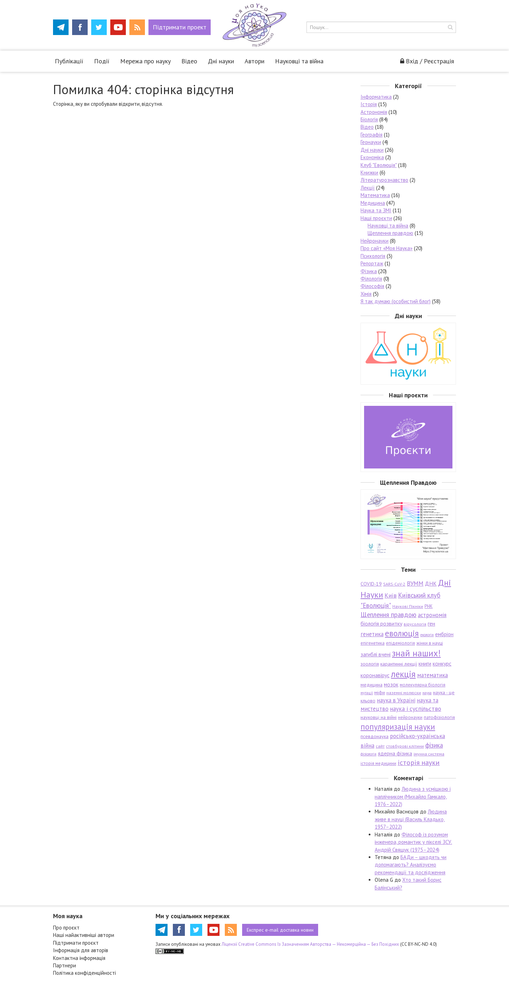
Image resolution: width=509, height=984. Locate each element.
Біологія (369, 119)
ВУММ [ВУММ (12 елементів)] (415, 583)
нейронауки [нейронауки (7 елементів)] (410, 717)
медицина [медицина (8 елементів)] (371, 684)
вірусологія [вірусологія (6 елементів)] (415, 624)
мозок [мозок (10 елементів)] (391, 684)
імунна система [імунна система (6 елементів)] (429, 753)
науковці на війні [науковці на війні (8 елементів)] (379, 717)
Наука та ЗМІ (376, 210)
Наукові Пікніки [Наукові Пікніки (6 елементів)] (407, 606)
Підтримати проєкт (76, 942)
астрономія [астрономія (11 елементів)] (432, 615)
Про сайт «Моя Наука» (387, 248)
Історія (369, 104)
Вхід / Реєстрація (427, 61)
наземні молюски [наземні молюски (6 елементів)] (403, 692)
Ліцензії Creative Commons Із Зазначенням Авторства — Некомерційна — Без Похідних (310, 944)
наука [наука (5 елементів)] (427, 692)
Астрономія (374, 112)
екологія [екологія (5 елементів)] (427, 634)
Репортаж (372, 263)
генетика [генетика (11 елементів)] (372, 634)
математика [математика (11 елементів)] (432, 675)
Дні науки (221, 61)
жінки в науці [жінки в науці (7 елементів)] (429, 643)
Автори (254, 61)
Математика (375, 195)
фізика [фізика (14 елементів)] (434, 745)
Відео (189, 61)
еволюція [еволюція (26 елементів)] (402, 633)
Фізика (369, 271)
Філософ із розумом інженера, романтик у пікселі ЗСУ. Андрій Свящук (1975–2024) (413, 842)
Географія (371, 134)
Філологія (371, 278)
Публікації (69, 61)
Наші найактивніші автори (83, 935)
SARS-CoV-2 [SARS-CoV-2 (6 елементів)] (394, 584)
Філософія (372, 286)
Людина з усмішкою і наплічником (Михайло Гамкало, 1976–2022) (413, 796)
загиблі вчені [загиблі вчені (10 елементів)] (376, 654)
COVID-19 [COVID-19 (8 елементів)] (371, 584)
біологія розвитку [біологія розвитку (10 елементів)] (381, 623)
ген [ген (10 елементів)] (431, 623)
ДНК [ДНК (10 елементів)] (431, 583)
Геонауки (371, 142)
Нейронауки (374, 240)
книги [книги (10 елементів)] (425, 663)
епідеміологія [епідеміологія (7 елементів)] (400, 643)
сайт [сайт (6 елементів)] (380, 746)
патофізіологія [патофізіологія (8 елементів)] (439, 717)
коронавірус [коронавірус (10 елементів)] (375, 675)
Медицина (373, 203)
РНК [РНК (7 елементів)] (429, 606)
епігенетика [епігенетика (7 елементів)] (373, 643)
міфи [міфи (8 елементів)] (379, 692)
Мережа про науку (145, 61)
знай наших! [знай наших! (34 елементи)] (416, 653)
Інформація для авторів (80, 950)
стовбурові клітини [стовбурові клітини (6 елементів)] (405, 746)
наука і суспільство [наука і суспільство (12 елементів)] (415, 709)
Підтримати (179, 27)
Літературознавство (384, 180)
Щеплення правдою (390, 233)
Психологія (373, 256)
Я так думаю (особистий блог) (396, 301)
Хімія (366, 293)
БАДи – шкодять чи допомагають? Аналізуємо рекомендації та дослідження (410, 865)
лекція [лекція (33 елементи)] (403, 674)
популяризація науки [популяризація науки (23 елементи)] (398, 726)
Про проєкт (66, 927)
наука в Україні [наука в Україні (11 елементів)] (396, 700)
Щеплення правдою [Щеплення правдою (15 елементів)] (388, 614)
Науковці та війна (299, 61)
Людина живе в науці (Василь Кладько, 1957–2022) (411, 819)
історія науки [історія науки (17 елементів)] (419, 762)
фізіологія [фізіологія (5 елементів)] (368, 754)
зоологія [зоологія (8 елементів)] (370, 664)
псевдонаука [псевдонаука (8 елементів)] (374, 736)
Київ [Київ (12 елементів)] (391, 595)
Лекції (368, 187)
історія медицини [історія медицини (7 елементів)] (378, 763)
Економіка (372, 157)
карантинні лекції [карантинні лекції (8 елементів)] (398, 664)
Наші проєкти (376, 218)
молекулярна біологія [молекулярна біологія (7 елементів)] (422, 685)
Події (102, 61)
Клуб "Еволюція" (379, 165)
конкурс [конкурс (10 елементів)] (442, 663)
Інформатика (376, 96)
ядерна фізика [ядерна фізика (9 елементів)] (395, 753)
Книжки (369, 172)
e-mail (280, 930)
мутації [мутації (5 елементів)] (367, 692)
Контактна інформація (79, 958)
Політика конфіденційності (84, 972)
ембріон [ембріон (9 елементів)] (444, 634)
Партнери (64, 965)
